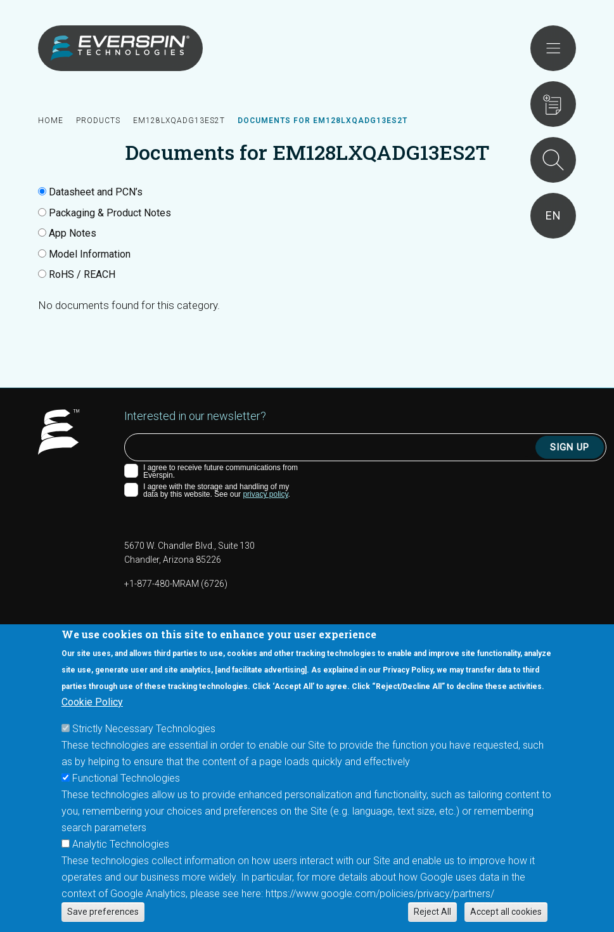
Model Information (90, 254)
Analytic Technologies (120, 844)
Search (553, 160)
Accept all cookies (506, 912)
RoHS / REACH (82, 274)
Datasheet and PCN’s (96, 192)
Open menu (553, 48)
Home (50, 120)
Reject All (432, 912)
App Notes (72, 233)
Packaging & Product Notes (110, 213)
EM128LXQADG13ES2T (179, 120)
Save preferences (103, 912)
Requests (553, 104)
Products (98, 120)
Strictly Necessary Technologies (143, 729)
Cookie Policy (92, 702)
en (553, 215)
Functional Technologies (126, 778)
